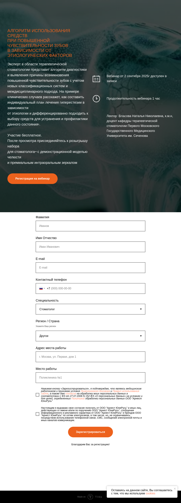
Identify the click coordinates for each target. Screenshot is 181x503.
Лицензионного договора (95, 391)
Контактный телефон (51, 279)
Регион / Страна (47, 321)
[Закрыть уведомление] (175, 488)
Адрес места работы (51, 348)
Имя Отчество (46, 238)
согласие (70, 393)
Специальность (47, 300)
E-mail (40, 259)
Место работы (46, 369)
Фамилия (42, 217)
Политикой (78, 398)
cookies (150, 493)
